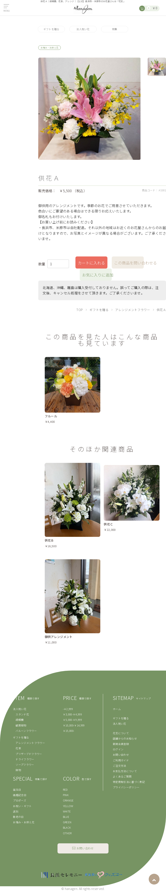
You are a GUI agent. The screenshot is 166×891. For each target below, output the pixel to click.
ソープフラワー (25, 764)
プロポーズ (19, 800)
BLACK (67, 827)
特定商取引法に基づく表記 (129, 782)
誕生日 (17, 789)
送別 (15, 811)
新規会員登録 (121, 744)
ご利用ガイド (121, 760)
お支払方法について (125, 771)
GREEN (67, 822)
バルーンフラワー (26, 730)
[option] (89, 109)
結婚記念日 (19, 795)
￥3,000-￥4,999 (72, 714)
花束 (18, 748)
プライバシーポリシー (126, 787)
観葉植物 (21, 725)
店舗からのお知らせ (125, 738)
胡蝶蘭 (20, 719)
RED (65, 789)
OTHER (67, 833)
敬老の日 (18, 817)
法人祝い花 (83, 29)
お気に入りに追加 (97, 275)
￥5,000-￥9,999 (72, 719)
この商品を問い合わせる (129, 263)
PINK (66, 795)
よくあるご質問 (122, 776)
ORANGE (68, 800)
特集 (114, 29)
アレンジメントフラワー (132, 310)
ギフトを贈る (51, 29)
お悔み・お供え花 (23, 822)
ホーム (117, 709)
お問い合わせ (121, 754)
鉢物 (18, 770)
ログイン (118, 749)
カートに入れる (91, 263)
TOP (79, 310)
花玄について (121, 733)
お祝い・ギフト (22, 806)
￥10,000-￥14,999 (74, 725)
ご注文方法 (119, 765)
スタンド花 (22, 714)
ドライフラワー (25, 759)
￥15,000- (68, 730)
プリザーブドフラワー (29, 754)
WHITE (67, 811)
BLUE (66, 817)
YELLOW (68, 806)
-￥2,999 (68, 709)
